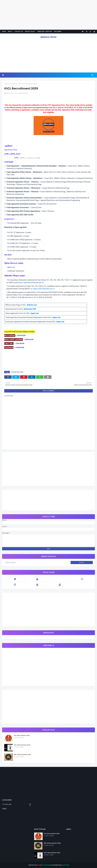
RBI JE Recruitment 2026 (22, 755)
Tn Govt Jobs (17, 804)
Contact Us (18, 31)
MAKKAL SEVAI (48, 37)
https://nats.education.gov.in (44, 289)
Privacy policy (30, 31)
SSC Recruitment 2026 (22, 735)
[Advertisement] (48, 15)
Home (4, 31)
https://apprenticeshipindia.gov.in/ (31, 283)
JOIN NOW (21, 335)
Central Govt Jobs (15, 84)
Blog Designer (46, 865)
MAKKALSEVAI (10, 93)
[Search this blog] (37, 562)
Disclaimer (57, 31)
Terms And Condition (44, 31)
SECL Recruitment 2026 (22, 745)
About (10, 31)
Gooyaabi (65, 865)
